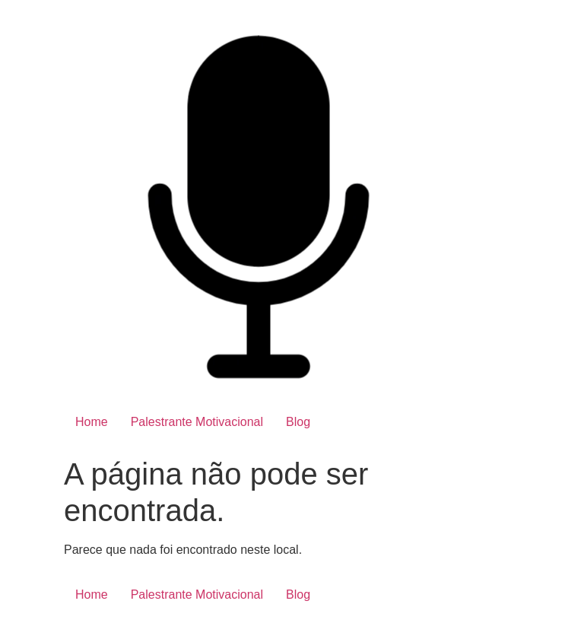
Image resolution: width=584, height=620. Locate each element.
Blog (298, 421)
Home (91, 421)
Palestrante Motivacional (197, 421)
